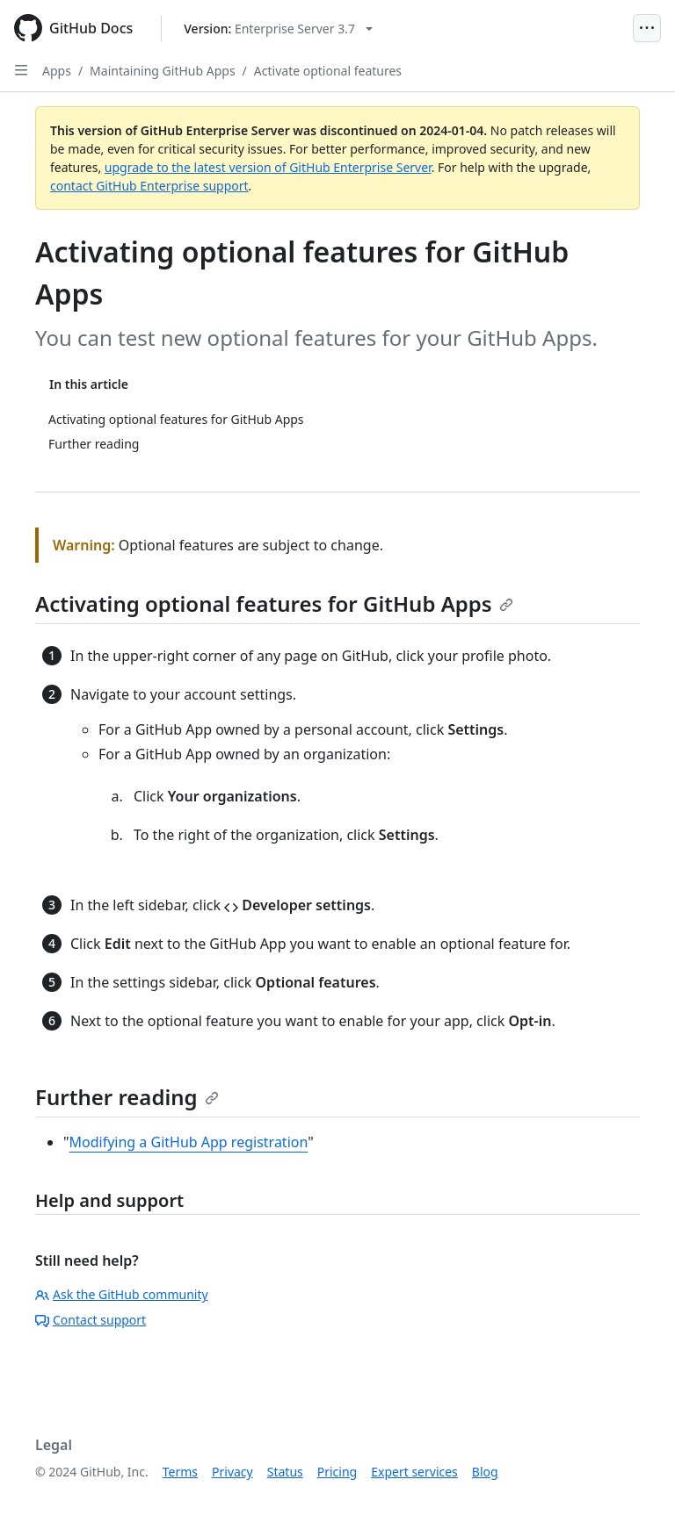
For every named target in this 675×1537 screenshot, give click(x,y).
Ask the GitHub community (121, 1294)
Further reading (127, 1096)
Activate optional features (328, 70)
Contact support (90, 1319)
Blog (485, 1471)
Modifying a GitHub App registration (188, 1142)
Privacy (232, 1471)
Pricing (337, 1471)
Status (285, 1471)
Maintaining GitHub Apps (163, 70)
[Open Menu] (647, 28)
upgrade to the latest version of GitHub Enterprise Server (268, 167)
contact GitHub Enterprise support (149, 185)
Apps (56, 70)
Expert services (414, 1471)
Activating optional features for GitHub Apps (274, 603)
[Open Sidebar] (21, 70)
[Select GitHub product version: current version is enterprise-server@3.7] (278, 28)
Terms (180, 1471)
